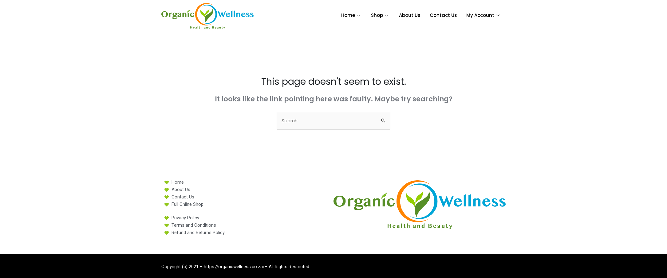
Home (351, 15)
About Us (409, 15)
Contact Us (443, 15)
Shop (380, 15)
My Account (483, 15)
